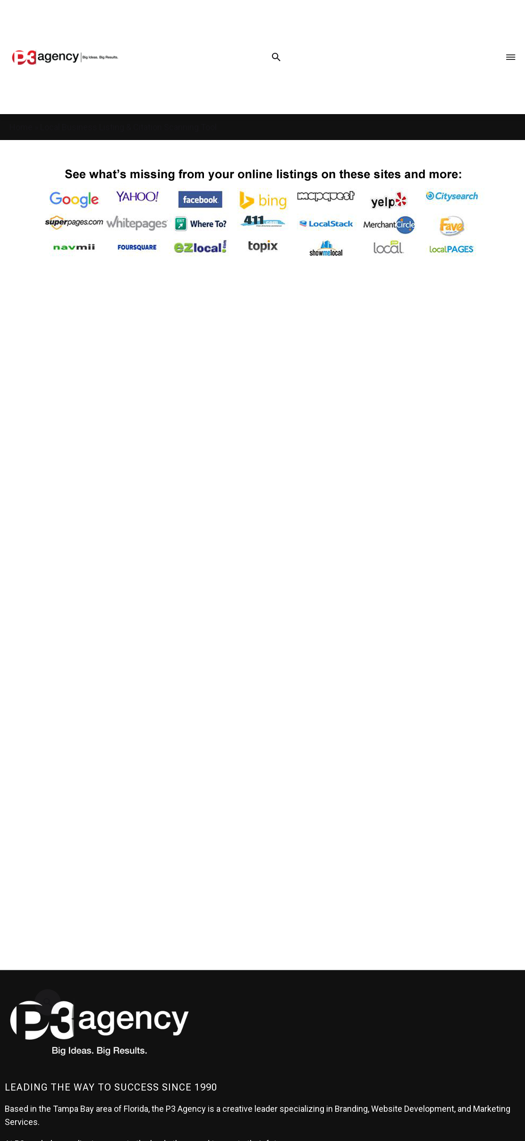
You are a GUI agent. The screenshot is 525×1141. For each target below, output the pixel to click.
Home (21, 127)
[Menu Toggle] (511, 56)
